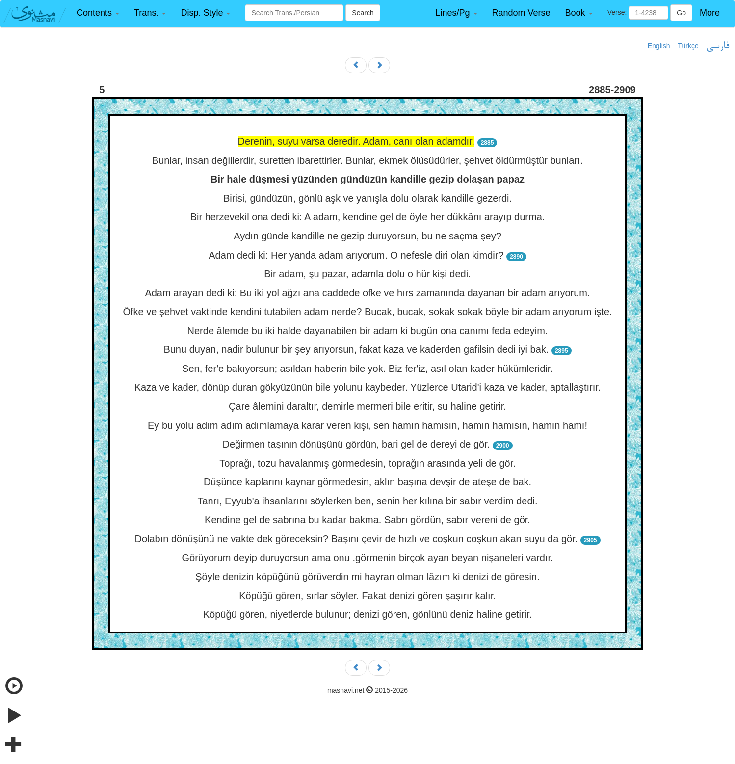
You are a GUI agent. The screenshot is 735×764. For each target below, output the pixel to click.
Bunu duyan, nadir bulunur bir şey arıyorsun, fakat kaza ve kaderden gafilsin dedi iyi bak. (356, 349)
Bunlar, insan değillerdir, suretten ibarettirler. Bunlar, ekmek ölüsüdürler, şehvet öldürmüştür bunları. (367, 160)
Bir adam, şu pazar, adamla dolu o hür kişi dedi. (367, 273)
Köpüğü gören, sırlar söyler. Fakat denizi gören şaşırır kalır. (367, 595)
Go (681, 13)
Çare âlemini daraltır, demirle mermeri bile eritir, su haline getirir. (367, 406)
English (659, 46)
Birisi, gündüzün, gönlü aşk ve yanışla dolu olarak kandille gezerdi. (367, 198)
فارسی (717, 46)
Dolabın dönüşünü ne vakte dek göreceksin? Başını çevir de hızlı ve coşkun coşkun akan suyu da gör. (356, 538)
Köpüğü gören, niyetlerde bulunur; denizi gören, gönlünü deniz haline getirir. (367, 614)
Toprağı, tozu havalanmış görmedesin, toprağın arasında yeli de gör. (367, 463)
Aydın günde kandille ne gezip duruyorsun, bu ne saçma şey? (367, 236)
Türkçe (688, 46)
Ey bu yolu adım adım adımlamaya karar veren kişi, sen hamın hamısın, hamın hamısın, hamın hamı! (367, 425)
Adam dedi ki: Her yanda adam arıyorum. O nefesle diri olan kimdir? (356, 255)
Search (362, 13)
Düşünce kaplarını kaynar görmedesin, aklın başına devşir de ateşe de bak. (367, 481)
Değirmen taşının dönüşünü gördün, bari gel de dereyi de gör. (356, 444)
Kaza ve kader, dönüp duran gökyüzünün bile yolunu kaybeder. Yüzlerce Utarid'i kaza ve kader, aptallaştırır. (367, 387)
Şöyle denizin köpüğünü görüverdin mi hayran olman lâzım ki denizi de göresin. (367, 576)
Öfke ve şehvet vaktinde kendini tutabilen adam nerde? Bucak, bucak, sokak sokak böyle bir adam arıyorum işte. (367, 311)
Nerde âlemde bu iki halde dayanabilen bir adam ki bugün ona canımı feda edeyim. (367, 330)
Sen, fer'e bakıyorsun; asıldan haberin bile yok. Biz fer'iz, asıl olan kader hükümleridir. (367, 368)
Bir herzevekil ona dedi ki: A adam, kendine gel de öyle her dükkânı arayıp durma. (367, 216)
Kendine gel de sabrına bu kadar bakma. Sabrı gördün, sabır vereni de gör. (367, 519)
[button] (98, 13)
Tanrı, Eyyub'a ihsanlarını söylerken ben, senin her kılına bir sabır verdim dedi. (367, 501)
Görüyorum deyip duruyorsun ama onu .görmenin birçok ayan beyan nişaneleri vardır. (367, 558)
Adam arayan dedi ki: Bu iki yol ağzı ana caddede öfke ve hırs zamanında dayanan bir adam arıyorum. (367, 293)
